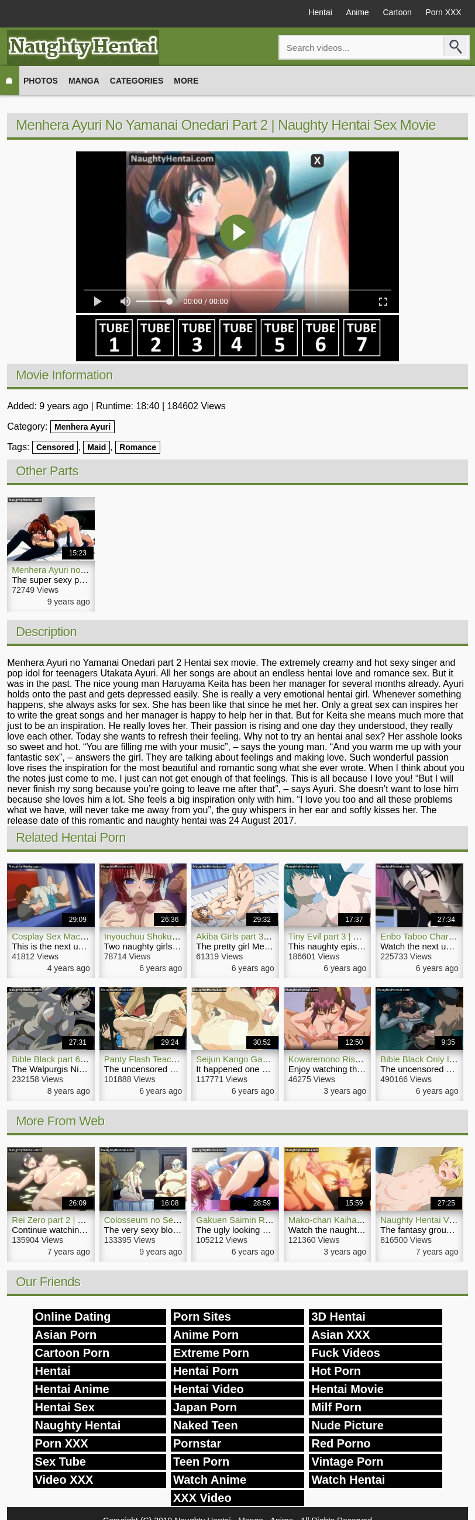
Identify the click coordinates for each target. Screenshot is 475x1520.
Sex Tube (60, 1461)
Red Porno (340, 1443)
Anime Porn (206, 1334)
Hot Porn (335, 1370)
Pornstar (197, 1443)
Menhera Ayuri (82, 426)
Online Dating (73, 1316)
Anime (355, 13)
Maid (96, 447)
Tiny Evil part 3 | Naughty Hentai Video (363, 936)
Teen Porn (201, 1461)
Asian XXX (340, 1334)
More (186, 80)
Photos (40, 80)
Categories (137, 80)
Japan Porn (205, 1407)
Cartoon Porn (72, 1352)
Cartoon (396, 13)
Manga (83, 80)
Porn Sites (202, 1316)
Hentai (316, 13)
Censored (55, 447)
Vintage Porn (347, 1461)
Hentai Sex (65, 1407)
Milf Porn (336, 1407)
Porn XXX (442, 13)
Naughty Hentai (78, 1425)
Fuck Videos (345, 1352)
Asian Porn (66, 1334)
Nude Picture (347, 1425)
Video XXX (64, 1479)
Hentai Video (208, 1389)
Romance (137, 447)
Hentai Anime (72, 1389)
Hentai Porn (206, 1370)
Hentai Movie (347, 1389)
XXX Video (202, 1497)
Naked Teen (205, 1425)
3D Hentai (338, 1316)
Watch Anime (209, 1479)
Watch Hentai (348, 1479)
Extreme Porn (211, 1352)
